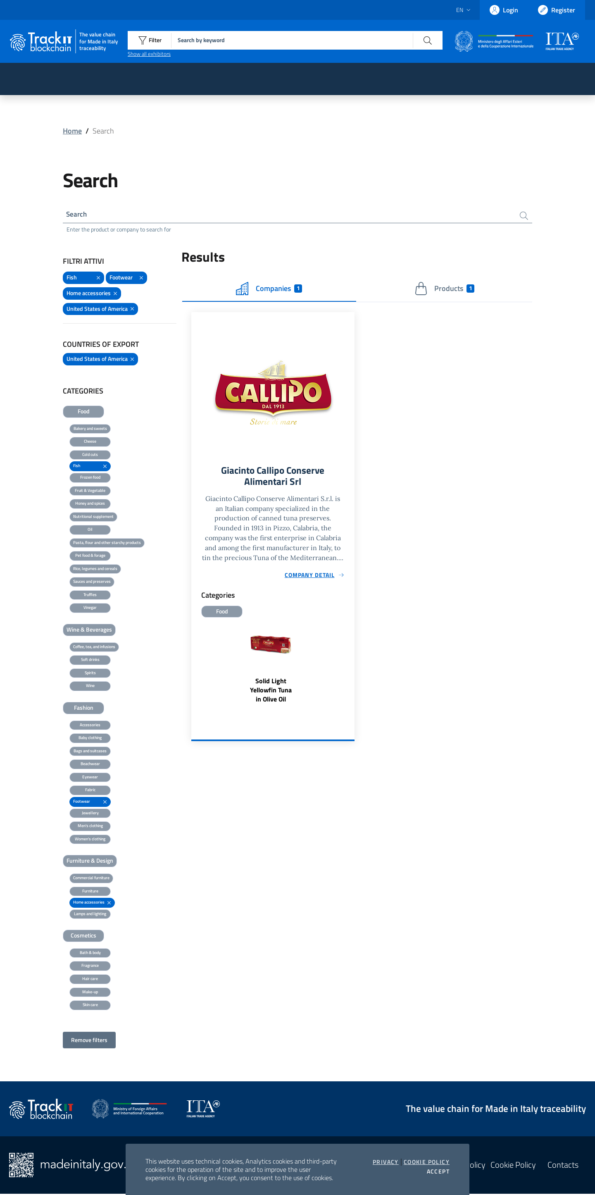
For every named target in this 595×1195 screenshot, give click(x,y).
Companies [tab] (269, 289)
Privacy (386, 1162)
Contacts (562, 1166)
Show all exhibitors (149, 54)
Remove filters (89, 1041)
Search (77, 214)
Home (72, 130)
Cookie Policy (427, 1162)
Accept (438, 1171)
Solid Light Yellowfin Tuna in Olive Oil (271, 693)
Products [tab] (444, 289)
